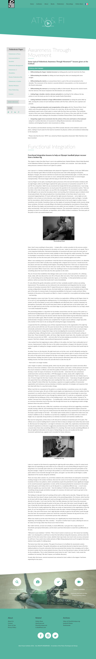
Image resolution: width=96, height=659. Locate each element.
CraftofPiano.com (40, 627)
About (46, 4)
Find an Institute (17, 589)
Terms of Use (12, 625)
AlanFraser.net (39, 623)
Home (32, 4)
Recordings (69, 4)
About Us (11, 621)
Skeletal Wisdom (14, 85)
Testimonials (66, 625)
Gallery (37, 589)
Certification (58, 589)
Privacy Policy (12, 627)
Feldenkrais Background (16, 65)
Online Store (79, 4)
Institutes (39, 4)
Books (52, 4)
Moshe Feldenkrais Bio (15, 77)
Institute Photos (68, 623)
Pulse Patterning (13, 90)
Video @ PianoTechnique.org (71, 621)
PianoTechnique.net (41, 625)
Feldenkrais (60, 4)
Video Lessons (79, 589)
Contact (11, 94)
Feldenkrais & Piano (14, 54)
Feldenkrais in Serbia (15, 81)
